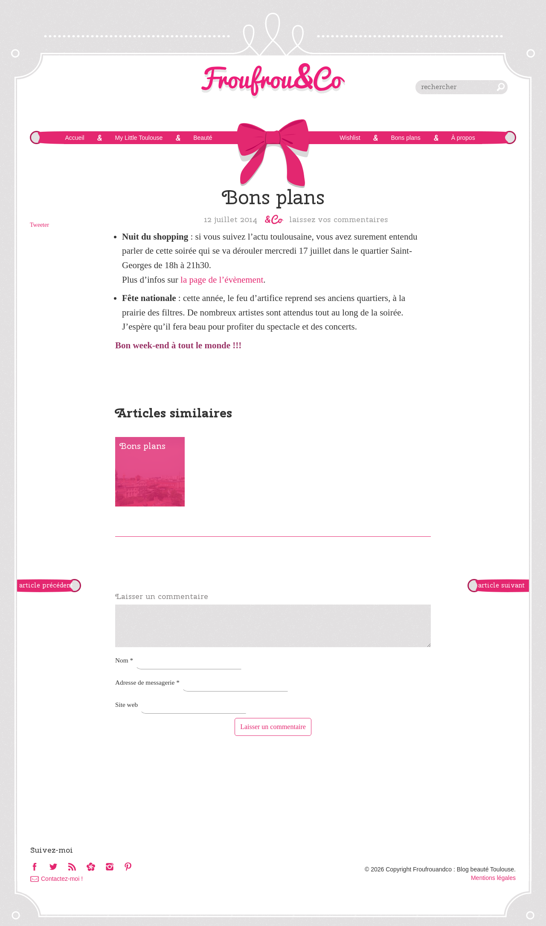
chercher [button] (501, 87)
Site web (126, 704)
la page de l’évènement (221, 280)
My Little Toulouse (139, 137)
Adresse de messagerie (147, 682)
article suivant (501, 585)
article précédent (46, 585)
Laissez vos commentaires (338, 219)
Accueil (74, 137)
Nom (124, 660)
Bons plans (405, 137)
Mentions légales (493, 877)
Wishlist (350, 137)
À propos (463, 137)
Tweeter (39, 225)
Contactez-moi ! (62, 878)
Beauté (202, 137)
